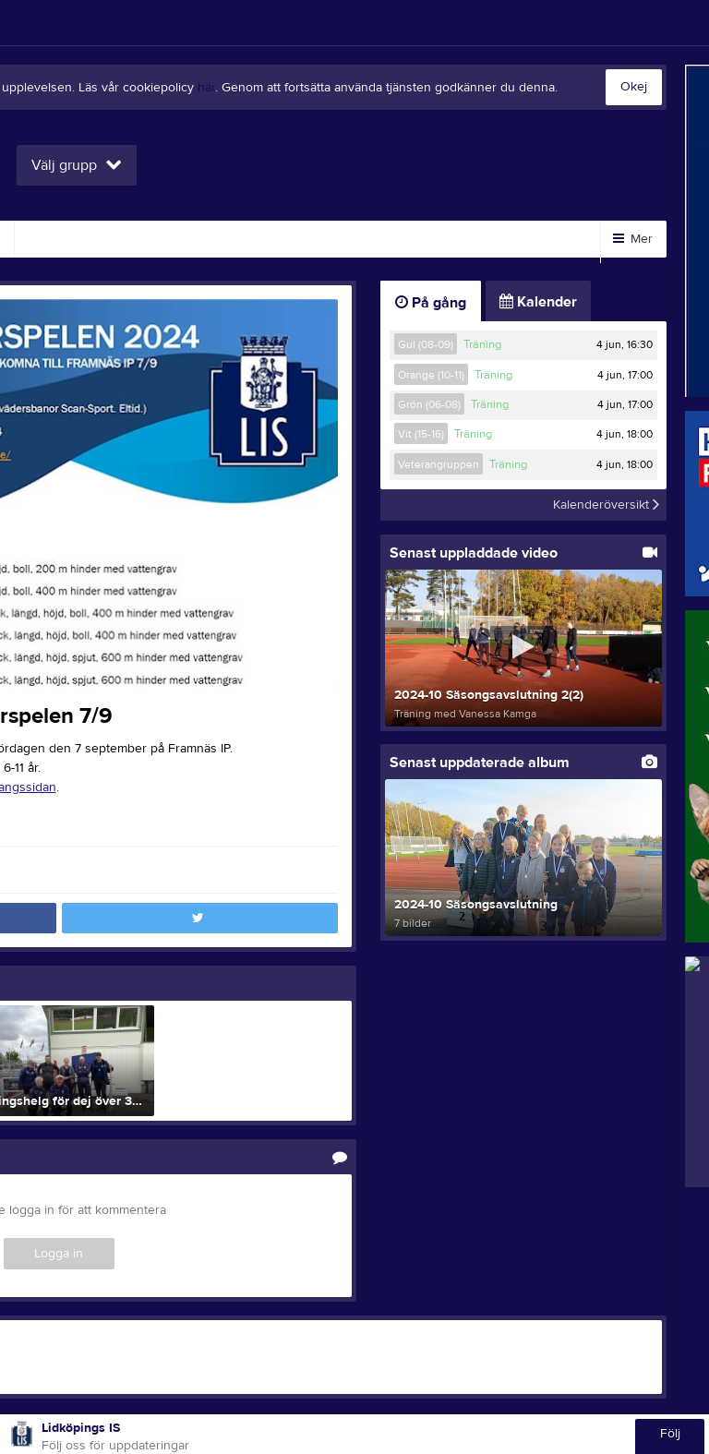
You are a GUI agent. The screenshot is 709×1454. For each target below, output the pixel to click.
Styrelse (364, 239)
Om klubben (261, 239)
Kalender (538, 302)
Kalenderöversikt (606, 505)
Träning (482, 344)
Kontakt (454, 239)
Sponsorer (149, 239)
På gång (430, 303)
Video (55, 239)
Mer (633, 239)
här (206, 87)
